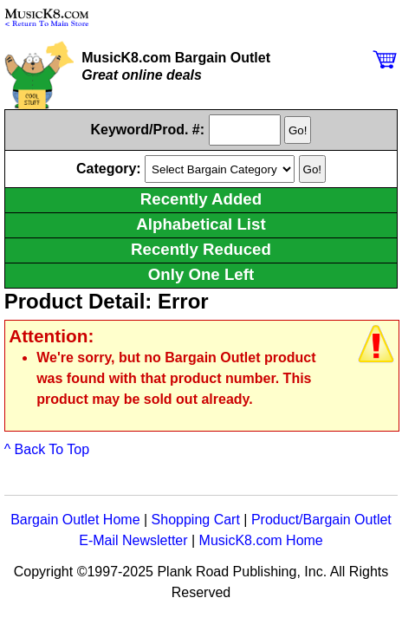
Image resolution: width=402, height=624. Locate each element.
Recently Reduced (201, 249)
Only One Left (201, 274)
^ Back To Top (47, 449)
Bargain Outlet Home (74, 519)
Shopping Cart (196, 519)
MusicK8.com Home (261, 540)
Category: (110, 168)
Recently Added (201, 199)
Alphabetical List (200, 224)
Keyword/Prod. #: (148, 129)
